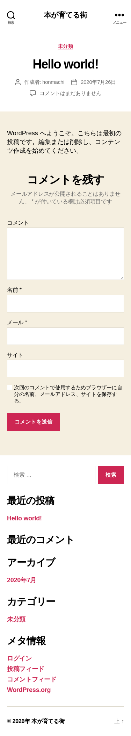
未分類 (65, 46)
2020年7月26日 (98, 82)
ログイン (19, 658)
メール (17, 322)
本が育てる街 (65, 15)
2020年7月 (21, 580)
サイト (15, 355)
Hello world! (24, 518)
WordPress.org (29, 689)
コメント (18, 223)
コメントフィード (32, 679)
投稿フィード (25, 668)
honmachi (53, 82)
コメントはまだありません (70, 93)
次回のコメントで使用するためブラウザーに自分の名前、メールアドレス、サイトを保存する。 (68, 394)
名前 (14, 290)
